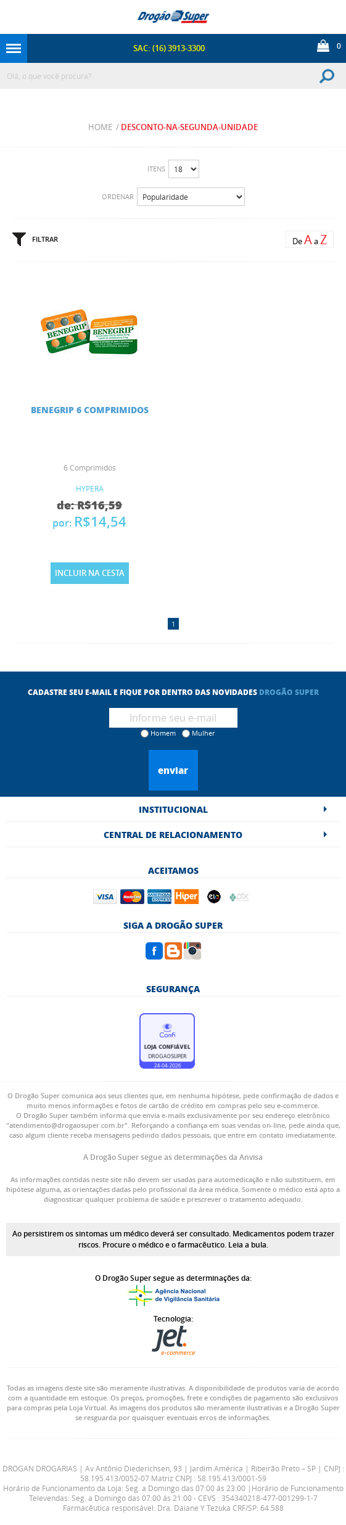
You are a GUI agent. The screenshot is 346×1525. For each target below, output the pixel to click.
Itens (156, 168)
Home (100, 127)
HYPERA (90, 488)
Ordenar (118, 196)
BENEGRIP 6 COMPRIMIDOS (90, 409)
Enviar (173, 770)
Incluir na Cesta (90, 572)
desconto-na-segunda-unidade (189, 127)
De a (309, 239)
